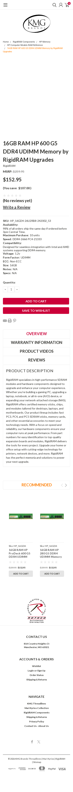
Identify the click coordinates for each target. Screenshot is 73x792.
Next (66, 485)
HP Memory (44, 42)
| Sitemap (36, 762)
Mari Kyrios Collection (37, 708)
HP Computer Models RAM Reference (25, 45)
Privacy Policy (36, 721)
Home (6, 42)
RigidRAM (9, 165)
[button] (36, 610)
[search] (53, 5)
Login (31, 670)
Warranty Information (36, 342)
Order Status (37, 675)
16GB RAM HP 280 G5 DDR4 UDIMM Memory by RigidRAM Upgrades (51, 556)
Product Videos (37, 351)
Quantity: (9, 282)
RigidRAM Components (24, 42)
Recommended (36, 484)
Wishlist (36, 666)
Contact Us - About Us (36, 726)
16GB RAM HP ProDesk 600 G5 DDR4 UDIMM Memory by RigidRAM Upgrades (19, 558)
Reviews (36, 360)
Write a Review (16, 207)
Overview (36, 333)
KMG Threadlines (36, 703)
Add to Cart (21, 573)
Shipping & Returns (36, 679)
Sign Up (41, 670)
